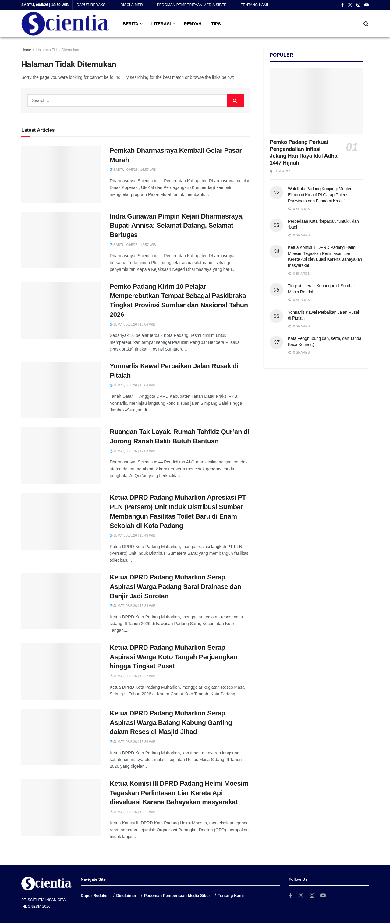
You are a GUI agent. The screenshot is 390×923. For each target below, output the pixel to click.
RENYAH (193, 23)
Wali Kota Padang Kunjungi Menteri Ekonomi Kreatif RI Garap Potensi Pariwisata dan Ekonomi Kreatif (320, 194)
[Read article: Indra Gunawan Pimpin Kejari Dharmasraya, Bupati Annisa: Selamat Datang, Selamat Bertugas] (61, 240)
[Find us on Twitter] (300, 895)
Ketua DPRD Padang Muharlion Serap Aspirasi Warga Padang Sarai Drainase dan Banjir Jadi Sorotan (175, 586)
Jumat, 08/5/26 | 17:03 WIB (132, 451)
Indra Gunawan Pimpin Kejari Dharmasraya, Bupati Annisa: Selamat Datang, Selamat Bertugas (177, 225)
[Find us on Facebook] (290, 895)
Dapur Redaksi (91, 5)
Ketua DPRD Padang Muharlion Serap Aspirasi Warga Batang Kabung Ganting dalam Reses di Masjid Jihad (171, 722)
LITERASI (161, 23)
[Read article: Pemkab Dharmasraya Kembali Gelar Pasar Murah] (61, 174)
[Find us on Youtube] (323, 895)
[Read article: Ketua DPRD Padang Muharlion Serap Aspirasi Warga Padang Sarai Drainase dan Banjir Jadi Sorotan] (61, 601)
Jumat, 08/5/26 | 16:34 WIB (132, 605)
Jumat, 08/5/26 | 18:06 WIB (132, 324)
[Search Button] (366, 23)
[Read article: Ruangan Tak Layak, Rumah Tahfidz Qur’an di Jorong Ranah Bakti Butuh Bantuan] (61, 455)
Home (26, 50)
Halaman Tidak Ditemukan (57, 50)
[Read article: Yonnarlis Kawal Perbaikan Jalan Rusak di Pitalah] (61, 390)
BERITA (130, 23)
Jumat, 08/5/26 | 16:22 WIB (132, 676)
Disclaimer (131, 5)
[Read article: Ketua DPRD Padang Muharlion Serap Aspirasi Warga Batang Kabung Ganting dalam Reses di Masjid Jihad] (61, 737)
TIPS (216, 23)
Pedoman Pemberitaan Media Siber (192, 5)
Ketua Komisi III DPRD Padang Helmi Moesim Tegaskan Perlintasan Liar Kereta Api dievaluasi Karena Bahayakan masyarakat (179, 793)
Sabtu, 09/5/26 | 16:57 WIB (133, 169)
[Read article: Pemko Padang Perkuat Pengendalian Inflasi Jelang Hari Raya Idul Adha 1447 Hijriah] (316, 101)
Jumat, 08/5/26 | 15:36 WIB (132, 741)
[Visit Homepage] (65, 23)
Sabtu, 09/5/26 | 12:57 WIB (133, 244)
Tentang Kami (254, 5)
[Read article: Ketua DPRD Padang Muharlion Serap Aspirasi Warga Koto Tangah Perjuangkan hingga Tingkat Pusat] (61, 671)
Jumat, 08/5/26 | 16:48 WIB (132, 535)
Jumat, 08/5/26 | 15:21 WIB (132, 812)
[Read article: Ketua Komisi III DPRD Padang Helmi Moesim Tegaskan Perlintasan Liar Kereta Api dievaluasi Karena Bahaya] (61, 807)
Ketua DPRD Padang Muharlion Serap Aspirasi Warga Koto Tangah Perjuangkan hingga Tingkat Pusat (174, 657)
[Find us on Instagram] (312, 895)
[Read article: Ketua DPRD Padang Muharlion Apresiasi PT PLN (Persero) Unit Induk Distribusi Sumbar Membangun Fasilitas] (61, 521)
